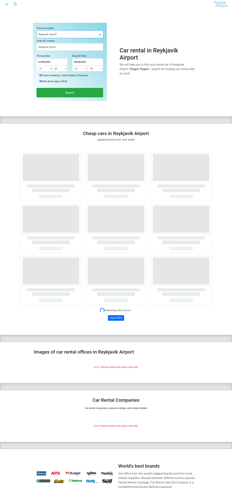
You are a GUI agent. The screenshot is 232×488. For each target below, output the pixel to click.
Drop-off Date (79, 56)
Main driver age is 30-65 (54, 81)
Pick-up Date (43, 56)
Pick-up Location (45, 28)
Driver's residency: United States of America (64, 75)
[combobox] (70, 34)
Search (69, 92)
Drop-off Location (46, 40)
